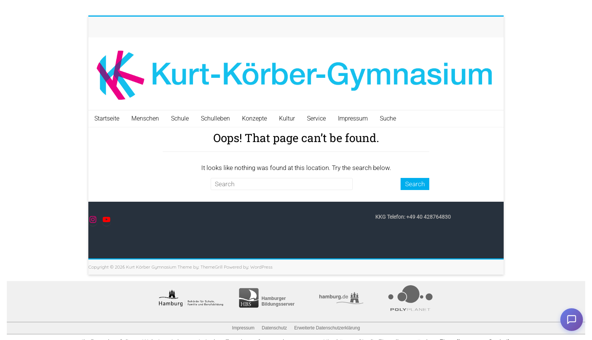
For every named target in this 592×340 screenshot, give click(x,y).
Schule (180, 118)
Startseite (106, 118)
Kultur (287, 118)
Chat (571, 319)
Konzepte (254, 118)
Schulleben (215, 118)
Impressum (353, 118)
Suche (388, 118)
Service (316, 118)
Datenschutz (274, 328)
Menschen (145, 118)
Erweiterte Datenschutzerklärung (327, 328)
